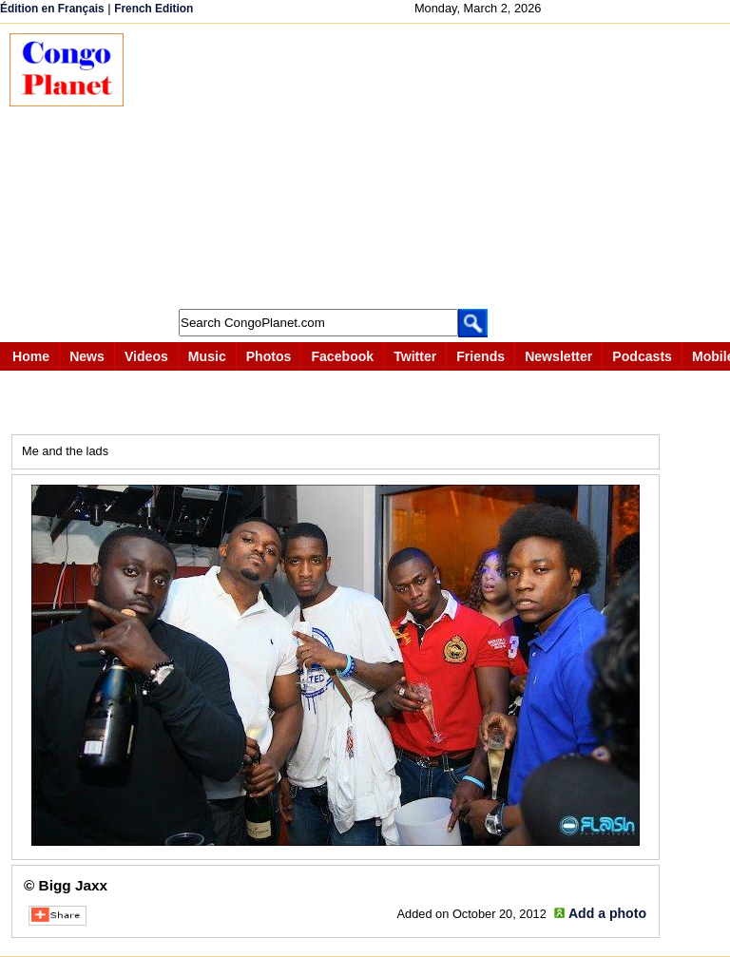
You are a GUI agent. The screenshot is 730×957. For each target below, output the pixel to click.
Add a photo (607, 913)
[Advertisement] (436, 166)
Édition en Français (52, 8)
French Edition (153, 8)
